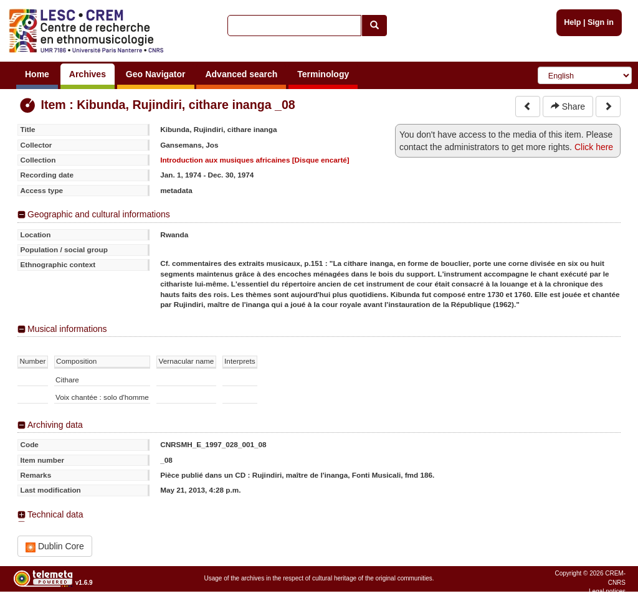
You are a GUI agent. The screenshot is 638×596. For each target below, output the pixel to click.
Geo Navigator (156, 74)
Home (37, 74)
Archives (87, 74)
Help (572, 22)
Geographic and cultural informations (98, 214)
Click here (593, 147)
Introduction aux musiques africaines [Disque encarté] (255, 160)
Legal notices (607, 591)
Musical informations (67, 329)
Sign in (601, 22)
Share (568, 106)
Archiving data (55, 425)
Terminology (323, 74)
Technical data (55, 514)
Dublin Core (55, 546)
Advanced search (241, 74)
